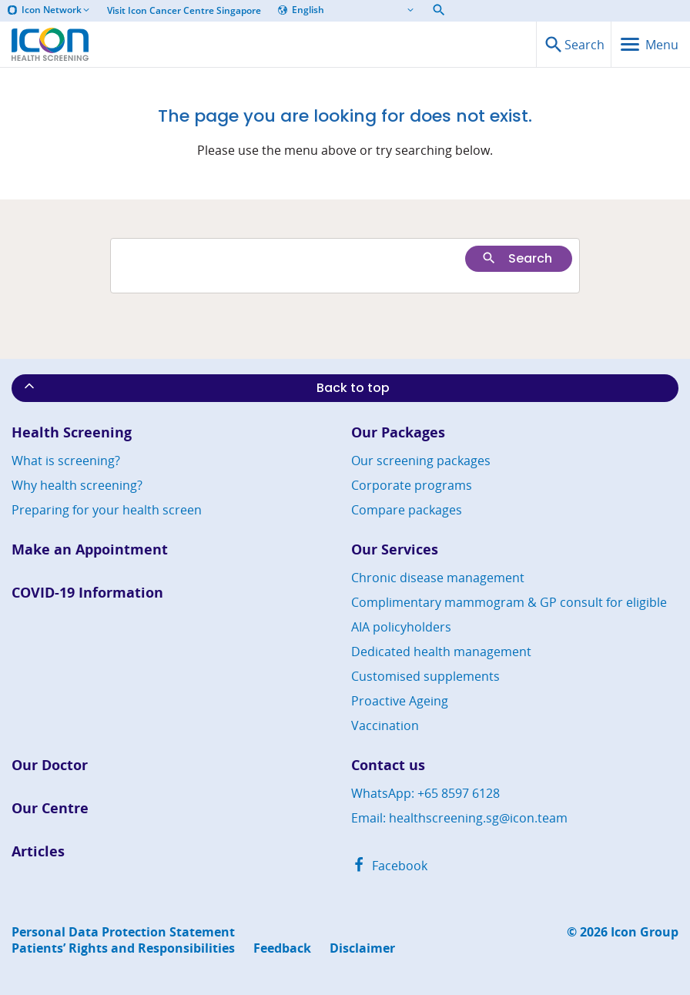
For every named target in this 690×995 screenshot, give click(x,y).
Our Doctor (50, 765)
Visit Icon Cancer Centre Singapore (184, 10)
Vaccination (385, 725)
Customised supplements (425, 676)
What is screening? (66, 460)
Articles (38, 851)
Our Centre (50, 808)
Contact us (388, 765)
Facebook (389, 865)
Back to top (206, 387)
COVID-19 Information (87, 593)
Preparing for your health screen (107, 509)
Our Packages (398, 432)
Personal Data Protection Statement (123, 932)
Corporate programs (411, 485)
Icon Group (644, 932)
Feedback (282, 948)
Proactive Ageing (399, 700)
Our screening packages (421, 460)
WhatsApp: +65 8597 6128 (425, 793)
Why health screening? (77, 485)
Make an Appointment (90, 549)
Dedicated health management (441, 651)
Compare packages (406, 509)
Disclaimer (362, 948)
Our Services (394, 549)
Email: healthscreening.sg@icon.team (459, 817)
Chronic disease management (437, 577)
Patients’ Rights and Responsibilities (123, 948)
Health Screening (72, 432)
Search (516, 258)
